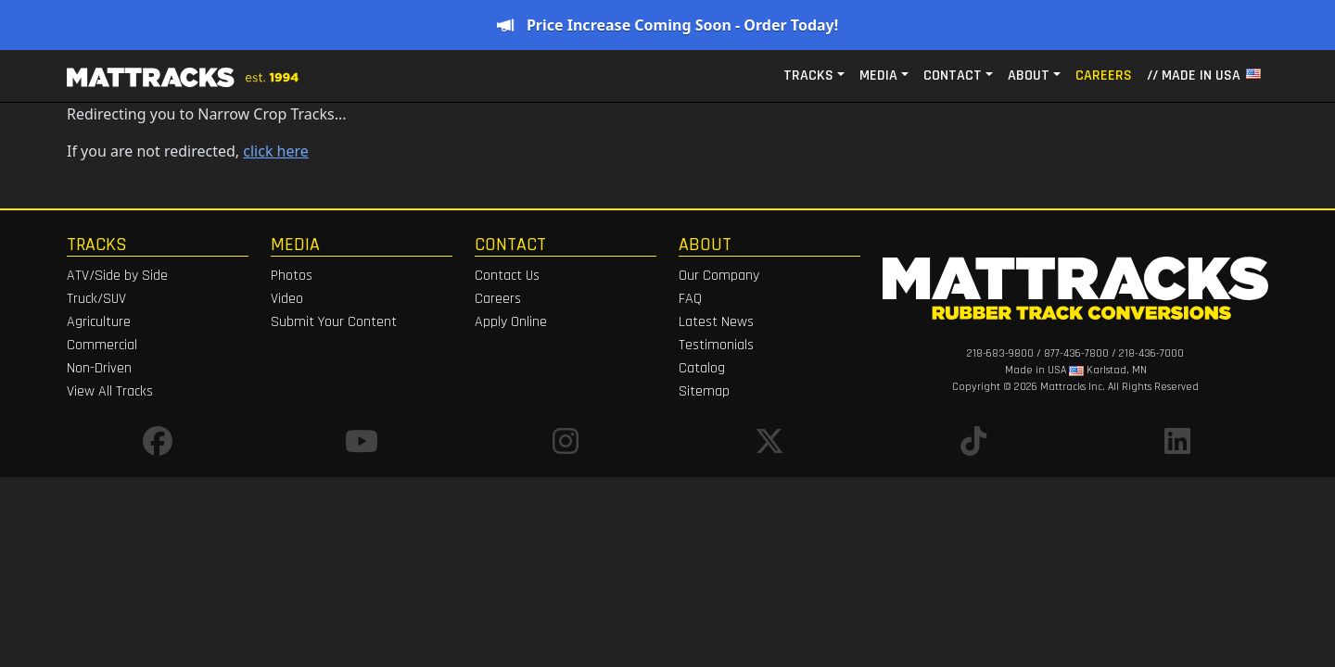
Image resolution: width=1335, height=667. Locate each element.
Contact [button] (952, 75)
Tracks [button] (808, 75)
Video (287, 298)
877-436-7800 (1076, 353)
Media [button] (878, 75)
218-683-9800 (1000, 353)
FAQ (690, 298)
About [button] (1028, 75)
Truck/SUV (96, 298)
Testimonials (716, 345)
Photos (291, 275)
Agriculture (99, 322)
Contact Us (507, 275)
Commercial (102, 345)
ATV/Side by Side (117, 275)
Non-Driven (99, 368)
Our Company (719, 275)
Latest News (716, 322)
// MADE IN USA (1204, 75)
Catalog (702, 368)
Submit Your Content (334, 322)
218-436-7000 (1151, 353)
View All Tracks (110, 391)
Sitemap (704, 391)
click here (276, 151)
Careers (1103, 75)
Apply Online (511, 322)
